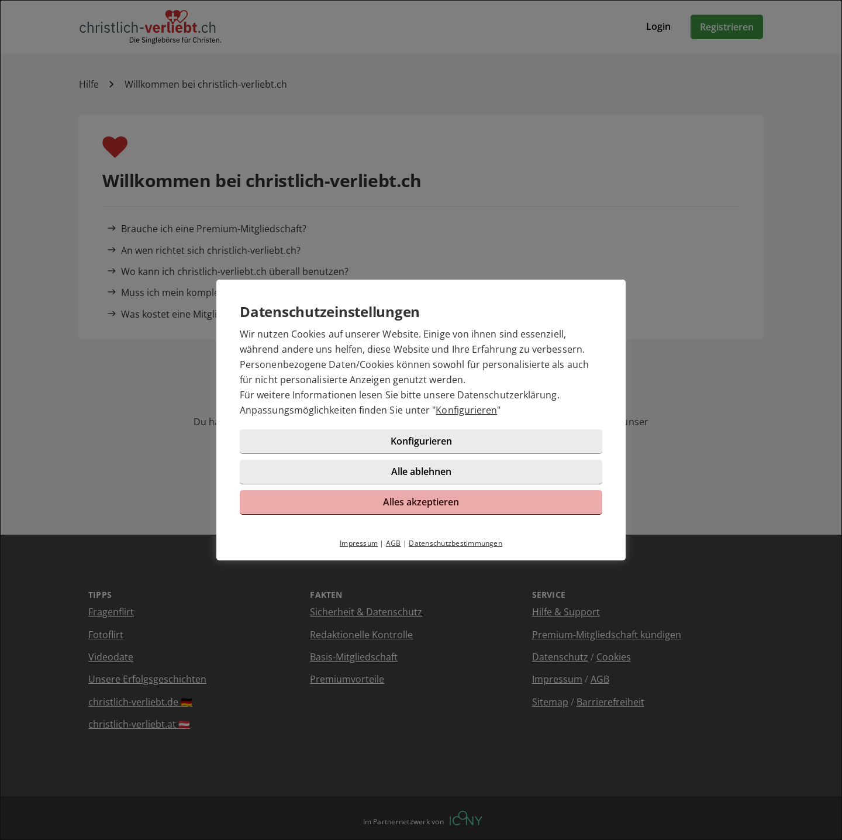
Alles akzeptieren (421, 501)
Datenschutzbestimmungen (455, 543)
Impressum (359, 543)
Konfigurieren (466, 410)
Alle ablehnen (421, 471)
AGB (393, 543)
